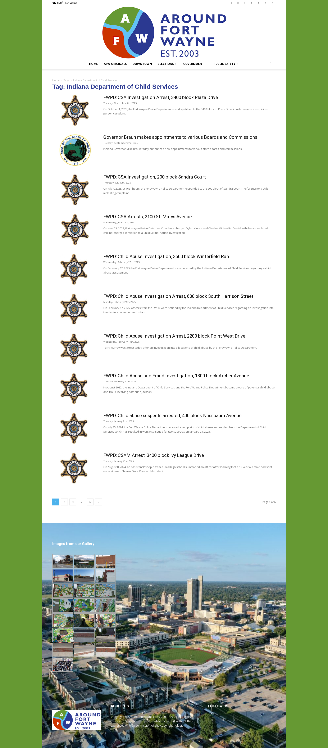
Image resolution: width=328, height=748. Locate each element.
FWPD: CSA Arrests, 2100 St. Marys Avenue (147, 216)
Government (194, 64)
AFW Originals (115, 64)
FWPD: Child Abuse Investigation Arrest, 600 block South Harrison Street (178, 296)
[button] (271, 64)
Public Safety (225, 64)
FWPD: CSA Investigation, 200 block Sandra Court (154, 177)
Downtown (142, 64)
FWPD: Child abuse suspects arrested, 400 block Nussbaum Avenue (172, 415)
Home (93, 64)
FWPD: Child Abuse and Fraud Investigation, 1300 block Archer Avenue (176, 375)
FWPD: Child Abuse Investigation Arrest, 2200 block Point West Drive (174, 336)
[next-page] (98, 502)
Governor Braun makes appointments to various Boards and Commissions (180, 137)
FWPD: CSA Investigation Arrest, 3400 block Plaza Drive (160, 97)
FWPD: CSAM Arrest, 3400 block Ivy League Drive (153, 455)
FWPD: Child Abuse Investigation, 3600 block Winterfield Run (166, 256)
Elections (167, 64)
